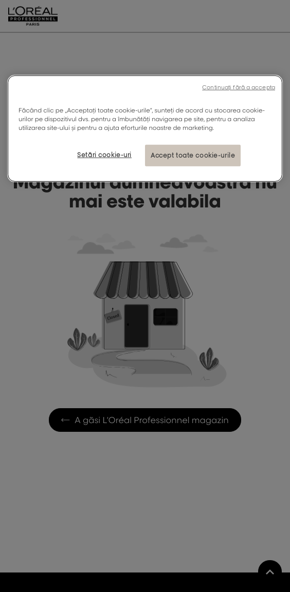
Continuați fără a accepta (238, 87)
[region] (145, 128)
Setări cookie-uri (104, 155)
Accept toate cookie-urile (193, 155)
